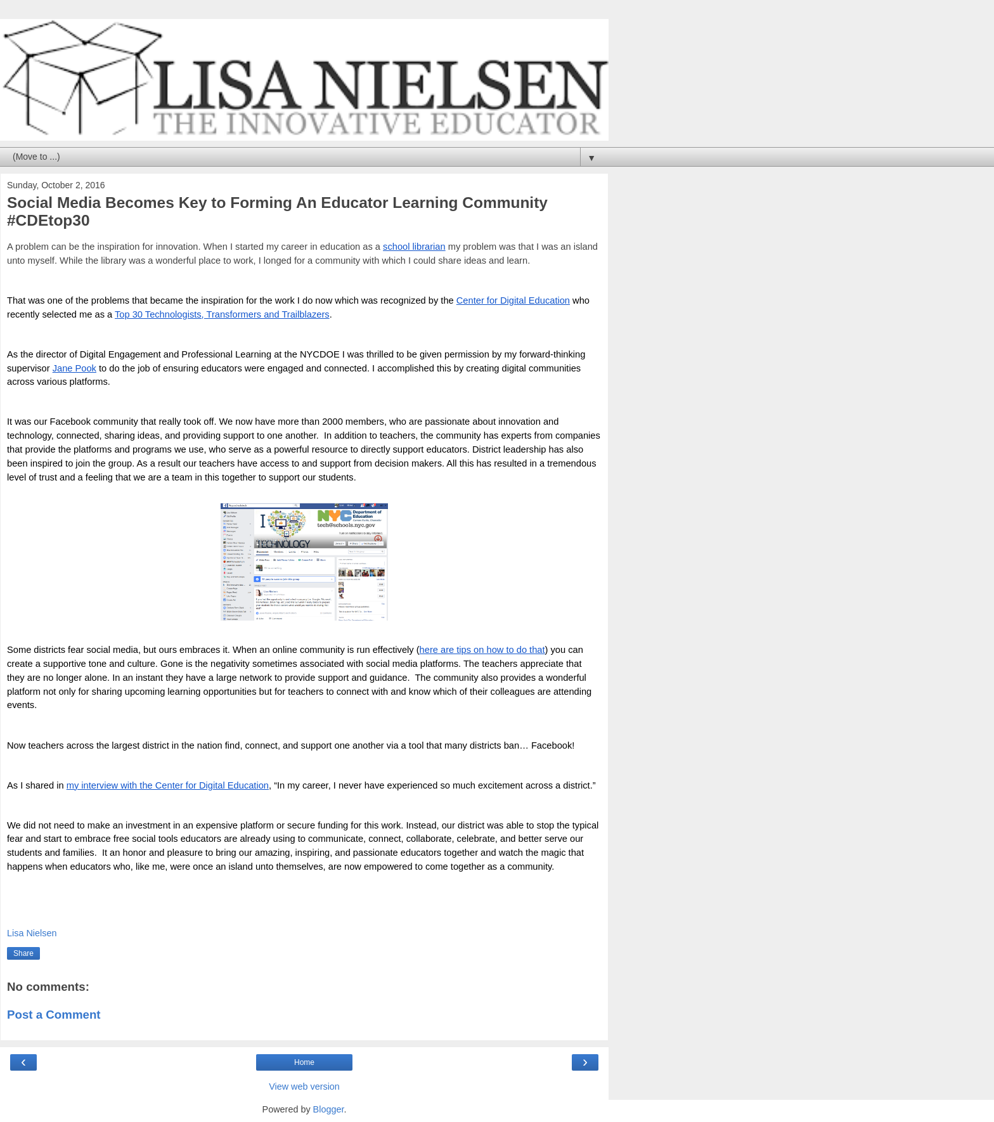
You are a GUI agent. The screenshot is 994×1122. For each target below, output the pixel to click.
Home (304, 1062)
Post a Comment (54, 1014)
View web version (304, 1086)
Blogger (328, 1109)
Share (23, 953)
